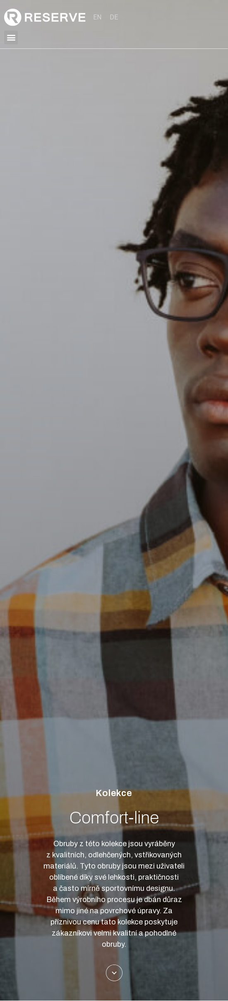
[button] (11, 37)
